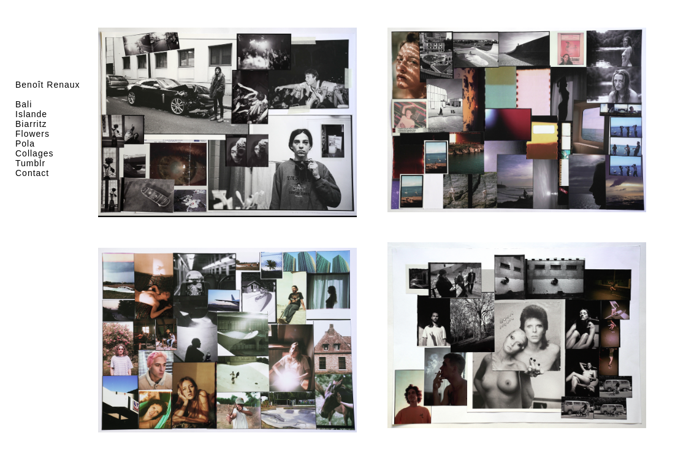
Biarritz (31, 124)
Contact (32, 173)
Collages (34, 153)
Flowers (32, 134)
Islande (31, 114)
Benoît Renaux (47, 85)
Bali (23, 104)
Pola (25, 143)
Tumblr (30, 163)
